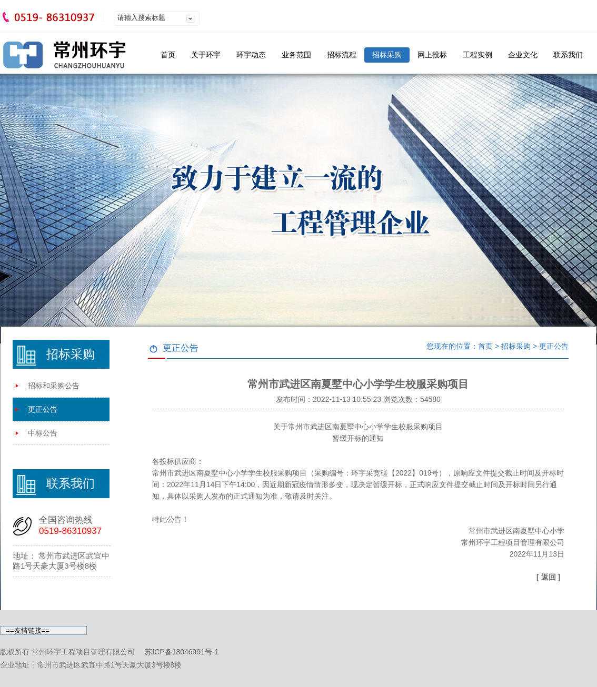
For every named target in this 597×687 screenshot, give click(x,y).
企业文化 (523, 54)
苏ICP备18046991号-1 (181, 652)
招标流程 (341, 54)
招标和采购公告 (53, 385)
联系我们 (568, 54)
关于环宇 (206, 54)
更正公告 (42, 409)
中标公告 (42, 433)
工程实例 (477, 54)
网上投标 (432, 54)
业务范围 (296, 54)
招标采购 (387, 54)
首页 (168, 54)
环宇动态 (251, 54)
